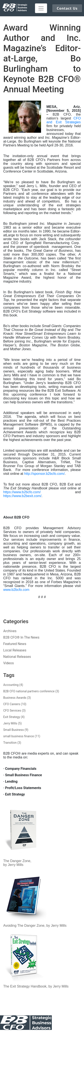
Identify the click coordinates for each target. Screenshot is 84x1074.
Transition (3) (12, 742)
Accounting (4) (13, 685)
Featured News (14, 644)
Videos (8, 663)
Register (42, 1053)
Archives (9, 631)
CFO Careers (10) (14, 704)
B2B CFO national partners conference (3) (31, 691)
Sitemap (42, 1041)
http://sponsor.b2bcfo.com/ (44, 473)
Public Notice (32, 1037)
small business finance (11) (21, 736)
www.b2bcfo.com (16, 589)
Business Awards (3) (17, 697)
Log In (25, 1053)
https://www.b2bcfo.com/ (22, 492)
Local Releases (14, 650)
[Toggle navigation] (41, 8)
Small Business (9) (15, 729)
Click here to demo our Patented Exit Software (52, 1055)
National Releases (17, 657)
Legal (75, 1037)
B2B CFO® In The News (21, 637)
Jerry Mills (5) (12, 723)
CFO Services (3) (14, 710)
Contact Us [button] (67, 8)
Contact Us (8, 1037)
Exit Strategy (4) (14, 717)
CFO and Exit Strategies (63, 120)
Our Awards (56, 1037)
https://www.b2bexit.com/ (22, 496)
